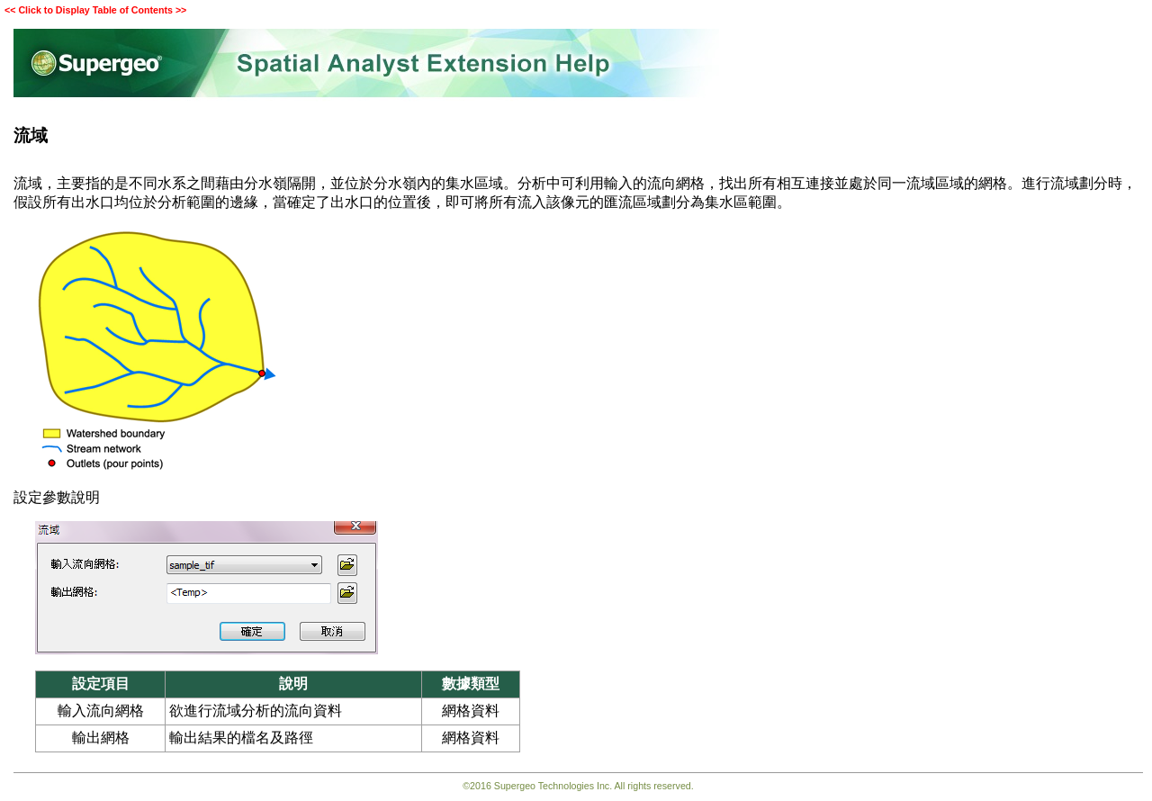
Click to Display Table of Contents (95, 9)
